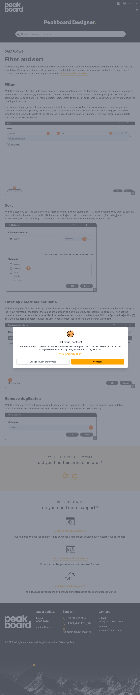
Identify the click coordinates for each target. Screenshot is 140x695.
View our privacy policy (70, 353)
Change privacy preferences (43, 361)
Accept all (98, 361)
